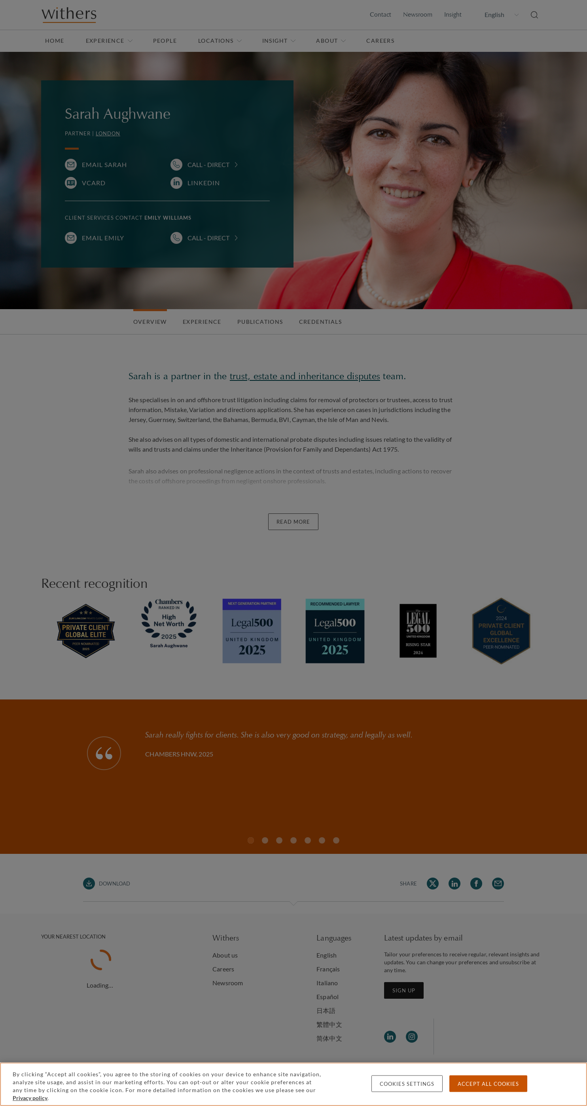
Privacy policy (30, 1098)
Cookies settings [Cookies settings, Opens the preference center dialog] (407, 1084)
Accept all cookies (488, 1084)
